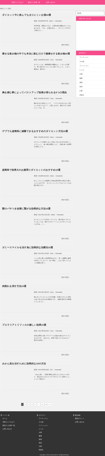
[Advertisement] (91, 34)
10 (42, 404)
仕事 (40, 432)
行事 (40, 446)
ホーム (4, 2)
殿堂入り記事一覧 (34, 2)
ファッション (43, 425)
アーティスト (43, 418)
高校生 (41, 450)
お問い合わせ (50, 2)
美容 (9, 8)
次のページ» (49, 404)
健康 (40, 436)
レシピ (41, 429)
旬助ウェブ (3, 8)
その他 (41, 422)
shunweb (58, 21)
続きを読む (65, 45)
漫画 (40, 439)
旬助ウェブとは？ (17, 2)
